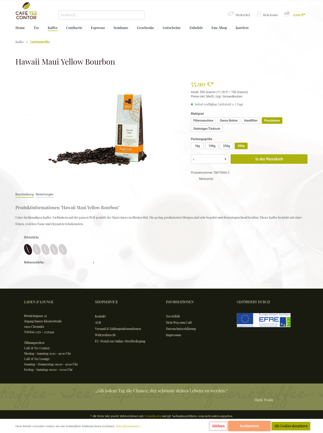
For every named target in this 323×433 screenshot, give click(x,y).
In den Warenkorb (269, 159)
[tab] (24, 194)
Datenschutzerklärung (181, 329)
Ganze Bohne (229, 120)
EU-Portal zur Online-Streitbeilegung (120, 341)
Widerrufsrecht (105, 335)
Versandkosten (152, 416)
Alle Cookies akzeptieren (291, 426)
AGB (98, 322)
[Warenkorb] (294, 13)
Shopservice (106, 302)
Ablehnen (218, 426)
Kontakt (100, 316)
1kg (197, 146)
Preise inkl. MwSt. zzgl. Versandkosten (216, 96)
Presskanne (272, 120)
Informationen (180, 302)
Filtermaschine (203, 120)
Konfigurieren (249, 426)
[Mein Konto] (267, 13)
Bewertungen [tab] (45, 194)
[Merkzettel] (238, 13)
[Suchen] (138, 15)
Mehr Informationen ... (129, 426)
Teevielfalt (173, 316)
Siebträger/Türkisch (206, 128)
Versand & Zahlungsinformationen (118, 329)
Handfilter (251, 120)
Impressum (173, 335)
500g (241, 146)
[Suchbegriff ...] (95, 15)
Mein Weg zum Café (179, 322)
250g (226, 146)
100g (211, 146)
